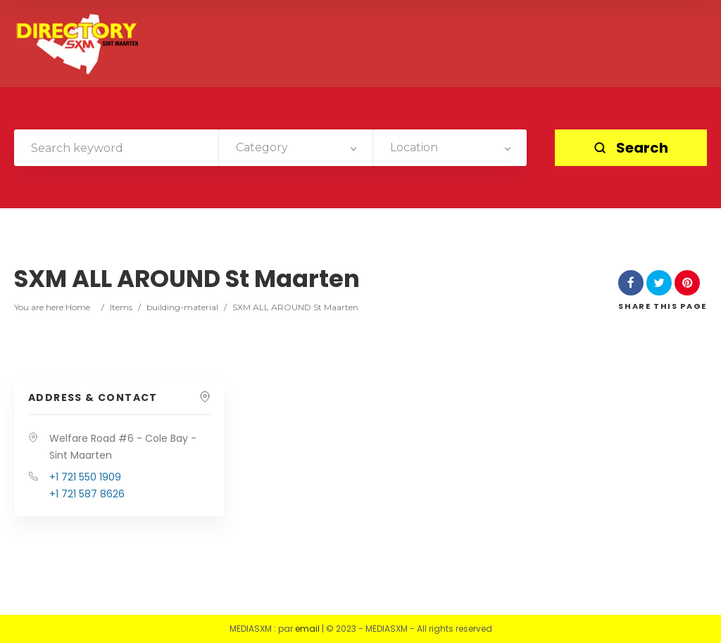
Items (121, 307)
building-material (182, 307)
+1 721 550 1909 (85, 477)
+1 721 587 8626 (87, 494)
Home (77, 307)
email (307, 629)
